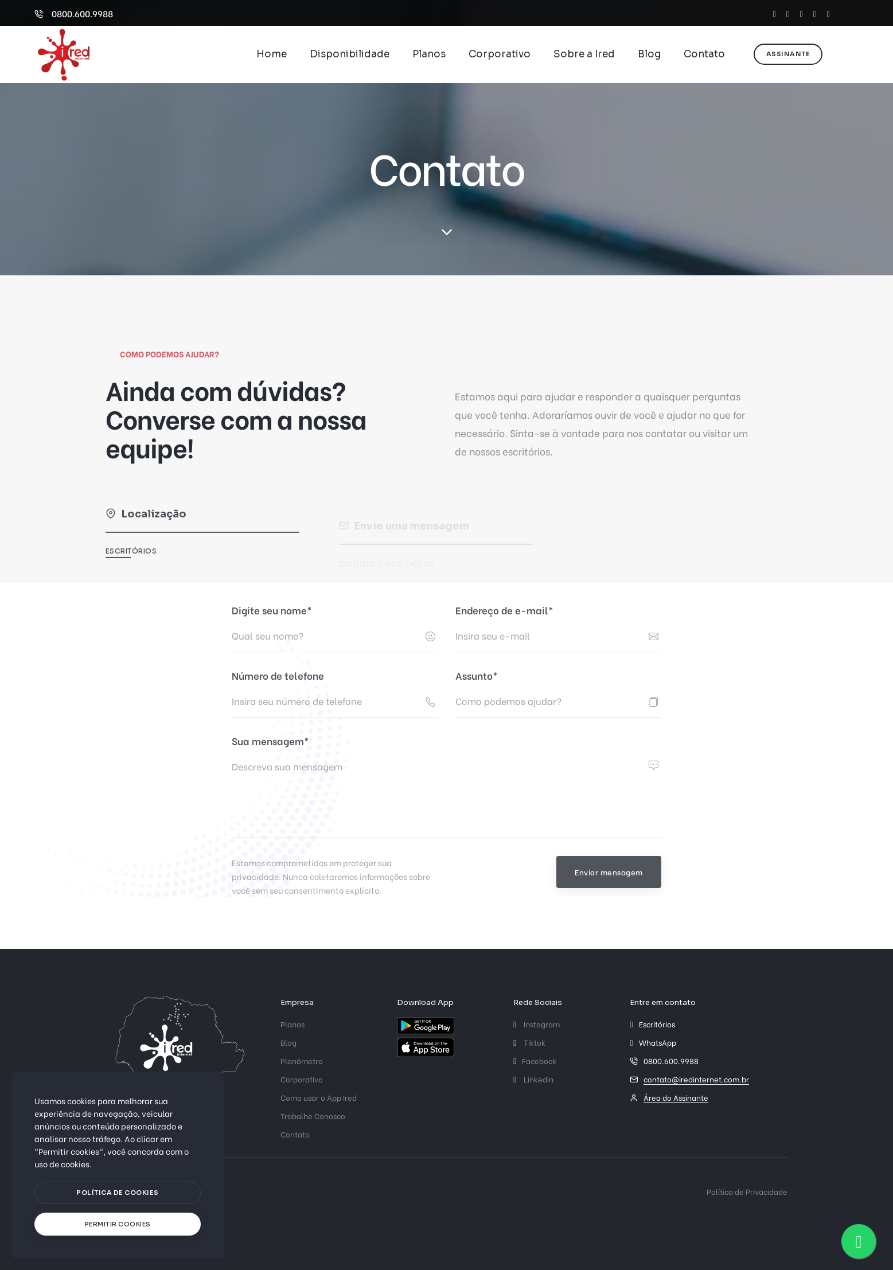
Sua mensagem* (270, 741)
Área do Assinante (676, 1097)
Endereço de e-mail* (504, 610)
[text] (117, 1224)
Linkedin (533, 1078)
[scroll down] (446, 232)
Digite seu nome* (272, 610)
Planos (429, 54)
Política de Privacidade (747, 1191)
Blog (649, 54)
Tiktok (529, 1042)
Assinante (788, 54)
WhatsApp (657, 1042)
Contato (704, 54)
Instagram (536, 1023)
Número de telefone (278, 675)
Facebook (535, 1060)
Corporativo (500, 54)
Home (271, 54)
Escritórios (131, 561)
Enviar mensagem (609, 871)
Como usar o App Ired (318, 1097)
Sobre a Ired (584, 54)
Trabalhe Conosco (312, 1115)
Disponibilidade (349, 54)
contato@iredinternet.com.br (696, 1078)
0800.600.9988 (73, 13)
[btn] (117, 1193)
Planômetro (301, 1060)
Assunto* (476, 675)
